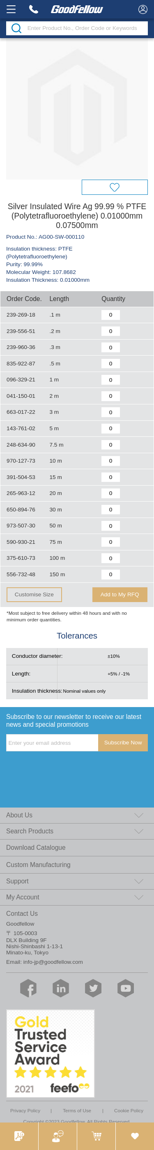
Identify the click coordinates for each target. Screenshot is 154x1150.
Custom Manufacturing (38, 864)
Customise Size (34, 594)
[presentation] (68, 768)
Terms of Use (77, 1110)
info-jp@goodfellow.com (53, 962)
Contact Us (22, 913)
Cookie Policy (128, 1110)
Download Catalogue (36, 847)
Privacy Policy (25, 1110)
